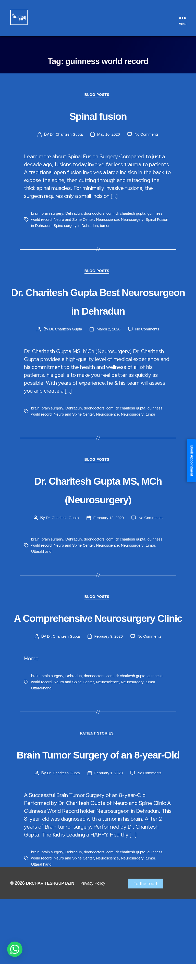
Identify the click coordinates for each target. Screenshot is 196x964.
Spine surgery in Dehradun (91, 229)
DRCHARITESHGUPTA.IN (53, 948)
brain (35, 216)
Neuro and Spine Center (76, 223)
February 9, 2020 (109, 681)
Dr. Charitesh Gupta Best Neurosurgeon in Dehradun (97, 314)
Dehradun (75, 216)
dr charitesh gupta (135, 216)
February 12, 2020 (109, 542)
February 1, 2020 (109, 838)
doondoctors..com (102, 216)
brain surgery (53, 216)
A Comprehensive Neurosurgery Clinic (97, 651)
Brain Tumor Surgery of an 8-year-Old (97, 808)
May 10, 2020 (109, 138)
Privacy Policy (99, 948)
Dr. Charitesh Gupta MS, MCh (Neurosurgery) (97, 513)
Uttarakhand (42, 576)
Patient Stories (98, 779)
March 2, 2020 (108, 352)
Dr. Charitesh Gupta (64, 138)
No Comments (148, 138)
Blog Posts (98, 98)
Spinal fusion (98, 118)
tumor (122, 229)
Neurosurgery (137, 223)
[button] (14, 949)
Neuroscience (111, 223)
